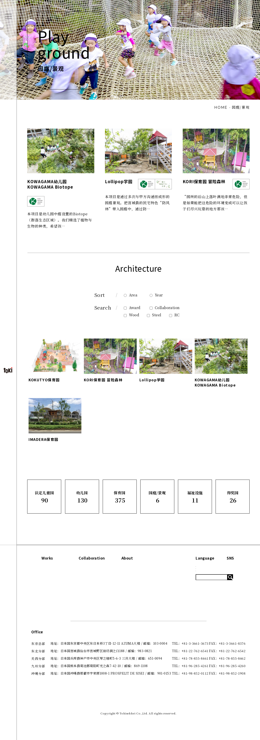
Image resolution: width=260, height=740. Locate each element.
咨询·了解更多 (136, 601)
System (170, 594)
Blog (168, 586)
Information (175, 568)
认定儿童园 (42, 579)
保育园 (39, 594)
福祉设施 (40, 609)
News (168, 579)
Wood (131, 319)
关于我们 (132, 586)
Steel (154, 319)
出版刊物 (132, 594)
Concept (133, 579)
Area (131, 299)
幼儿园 (39, 586)
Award (132, 312)
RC (174, 319)
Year (156, 299)
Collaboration (165, 311)
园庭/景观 (41, 601)
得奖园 (39, 617)
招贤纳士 (132, 609)
